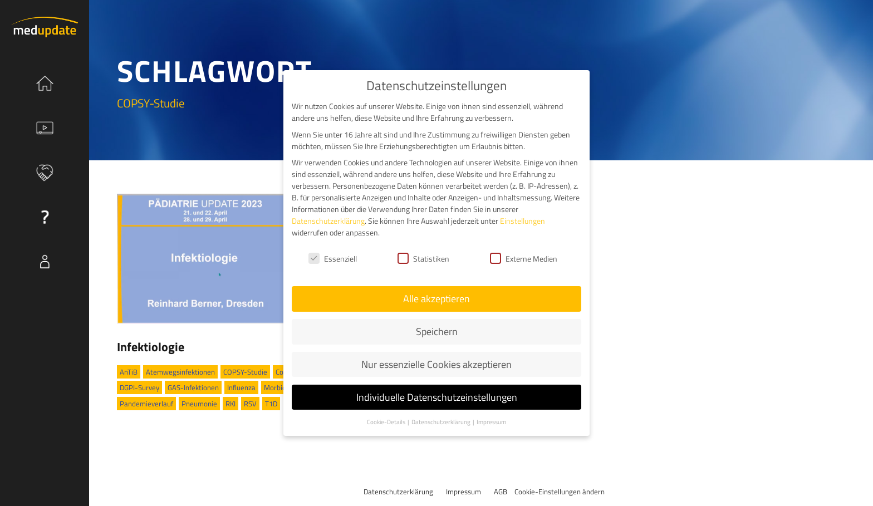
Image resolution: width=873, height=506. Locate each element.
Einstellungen (522, 220)
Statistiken (423, 258)
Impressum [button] (491, 421)
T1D (271, 403)
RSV (250, 403)
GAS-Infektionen (193, 387)
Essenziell (332, 258)
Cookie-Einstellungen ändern (559, 491)
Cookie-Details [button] (386, 421)
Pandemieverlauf (146, 403)
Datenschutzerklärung (398, 491)
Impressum (463, 491)
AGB (500, 491)
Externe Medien (523, 258)
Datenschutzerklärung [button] (441, 421)
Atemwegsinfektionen (180, 371)
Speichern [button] (437, 330)
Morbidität (280, 387)
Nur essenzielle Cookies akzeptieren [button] (436, 363)
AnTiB (129, 371)
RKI (230, 403)
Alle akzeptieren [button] (436, 298)
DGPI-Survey (139, 387)
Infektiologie (150, 346)
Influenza (241, 387)
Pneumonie (199, 403)
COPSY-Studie (245, 371)
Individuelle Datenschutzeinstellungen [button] (436, 396)
